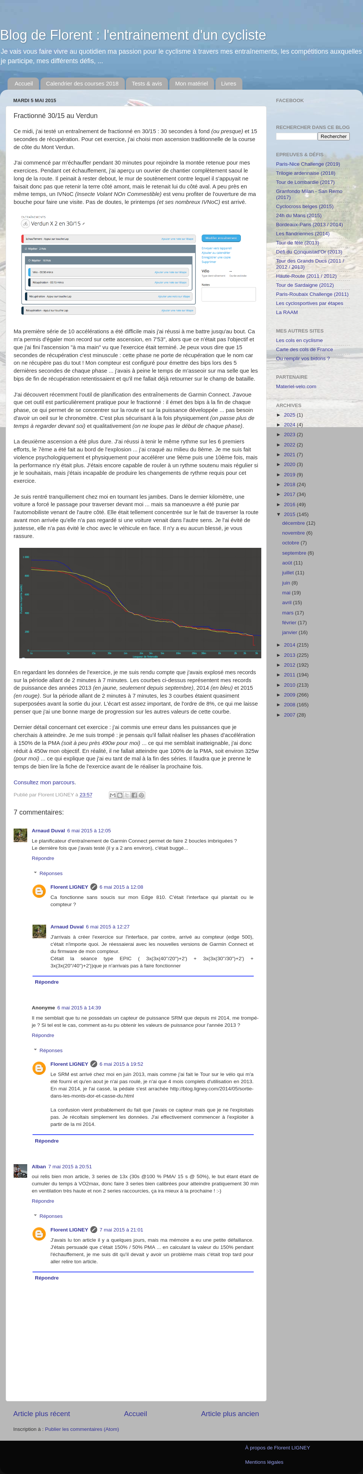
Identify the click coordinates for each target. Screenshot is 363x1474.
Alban (39, 1166)
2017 (290, 494)
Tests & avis (147, 83)
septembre (295, 553)
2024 (290, 425)
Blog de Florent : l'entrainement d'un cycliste (133, 35)
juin (287, 583)
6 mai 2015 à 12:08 (121, 887)
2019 (290, 474)
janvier (290, 632)
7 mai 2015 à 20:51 (70, 1166)
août (287, 563)
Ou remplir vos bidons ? (303, 358)
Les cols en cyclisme (299, 340)
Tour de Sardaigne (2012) (305, 285)
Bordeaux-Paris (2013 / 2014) (309, 224)
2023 (290, 434)
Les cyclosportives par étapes (309, 303)
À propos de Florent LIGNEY (277, 1448)
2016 (290, 504)
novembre (294, 533)
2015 (290, 514)
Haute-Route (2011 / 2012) (306, 276)
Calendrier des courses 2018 (82, 83)
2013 (290, 655)
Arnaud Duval (48, 830)
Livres (228, 83)
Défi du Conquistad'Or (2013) (309, 252)
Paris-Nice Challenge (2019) (308, 164)
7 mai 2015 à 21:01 (121, 1230)
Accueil (24, 83)
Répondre (43, 858)
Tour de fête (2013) (297, 243)
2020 (290, 464)
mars (288, 613)
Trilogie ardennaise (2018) (305, 173)
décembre (294, 523)
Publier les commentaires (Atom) (82, 1429)
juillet (288, 572)
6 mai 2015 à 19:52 (121, 1064)
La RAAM (287, 312)
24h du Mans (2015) (299, 215)
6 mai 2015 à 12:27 (108, 927)
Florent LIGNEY (69, 887)
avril (287, 602)
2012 (290, 665)
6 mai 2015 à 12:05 (89, 830)
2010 (290, 685)
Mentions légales (264, 1462)
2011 (290, 675)
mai (287, 593)
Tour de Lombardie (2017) (305, 182)
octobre (291, 543)
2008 (290, 704)
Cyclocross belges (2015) (305, 206)
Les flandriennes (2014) (303, 233)
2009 (290, 695)
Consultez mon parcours (44, 782)
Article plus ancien (230, 1414)
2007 (290, 715)
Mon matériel (191, 83)
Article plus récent (41, 1414)
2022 (290, 445)
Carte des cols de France (304, 349)
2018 (290, 484)
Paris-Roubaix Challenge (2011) (312, 294)
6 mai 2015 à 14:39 (79, 1008)
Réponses (51, 873)
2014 (290, 645)
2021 (290, 454)
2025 (290, 415)
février (290, 622)
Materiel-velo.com (296, 386)
